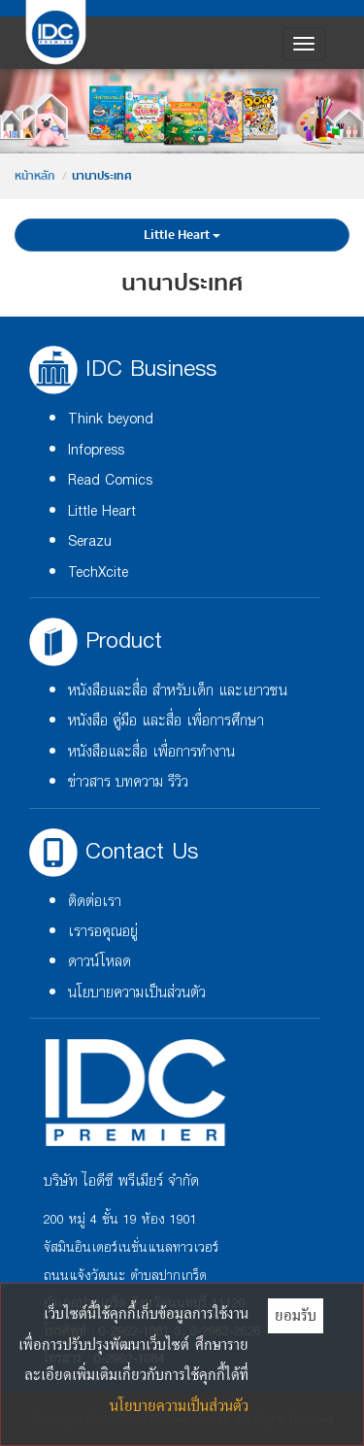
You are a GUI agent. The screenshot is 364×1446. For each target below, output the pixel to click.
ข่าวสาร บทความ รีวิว (128, 782)
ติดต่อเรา (94, 902)
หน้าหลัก (34, 176)
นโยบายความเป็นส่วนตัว (137, 993)
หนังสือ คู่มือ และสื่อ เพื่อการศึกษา (166, 721)
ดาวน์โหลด (99, 962)
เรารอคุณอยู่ (103, 932)
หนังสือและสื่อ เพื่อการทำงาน (151, 752)
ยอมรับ (295, 1315)
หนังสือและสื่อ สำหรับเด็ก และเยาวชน (177, 691)
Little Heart (182, 235)
